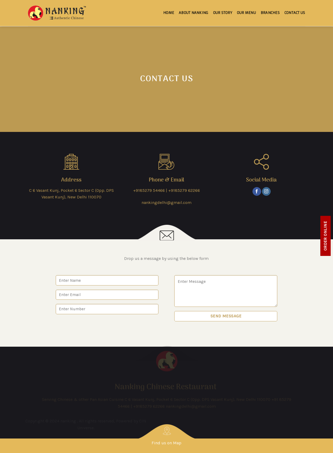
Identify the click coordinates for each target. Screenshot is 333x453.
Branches (270, 10)
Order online (325, 236)
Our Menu (246, 10)
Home (168, 10)
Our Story (222, 10)
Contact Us (294, 10)
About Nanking (193, 10)
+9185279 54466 (149, 190)
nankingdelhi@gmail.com (166, 202)
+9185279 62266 (184, 190)
